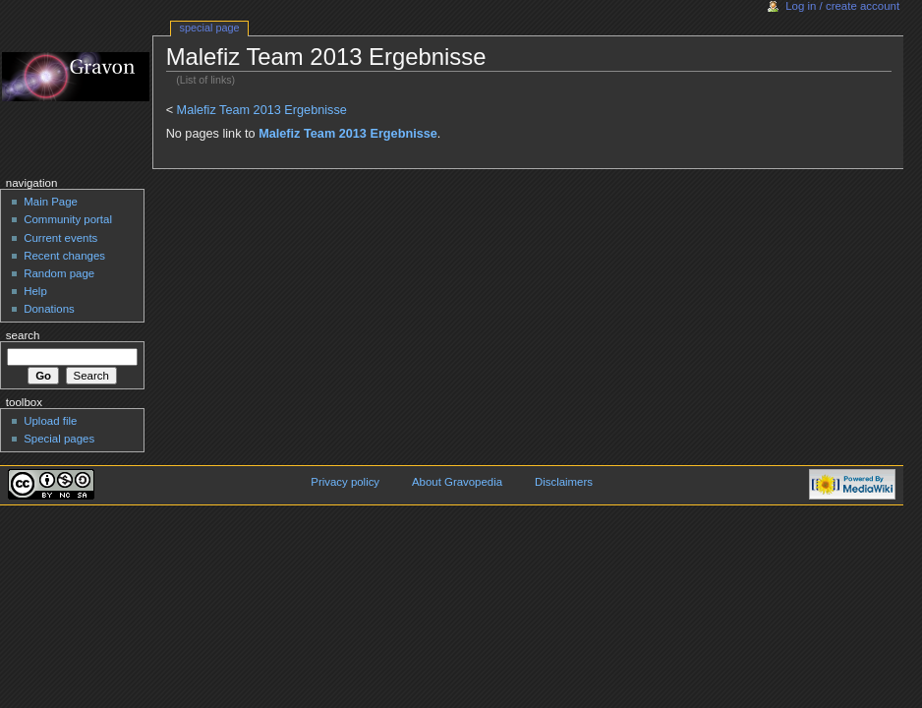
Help (35, 291)
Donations (49, 309)
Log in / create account (842, 6)
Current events (60, 238)
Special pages (59, 438)
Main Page (51, 201)
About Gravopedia (457, 482)
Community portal (68, 219)
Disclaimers (564, 482)
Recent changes (64, 256)
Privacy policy (345, 482)
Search (23, 335)
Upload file (50, 421)
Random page (59, 273)
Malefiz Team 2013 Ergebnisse (262, 110)
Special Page (210, 27)
